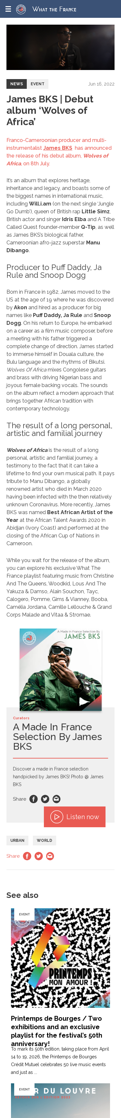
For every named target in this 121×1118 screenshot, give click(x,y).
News (16, 84)
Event (38, 84)
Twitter (45, 799)
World (44, 840)
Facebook (33, 799)
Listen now (74, 816)
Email (57, 799)
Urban (17, 840)
